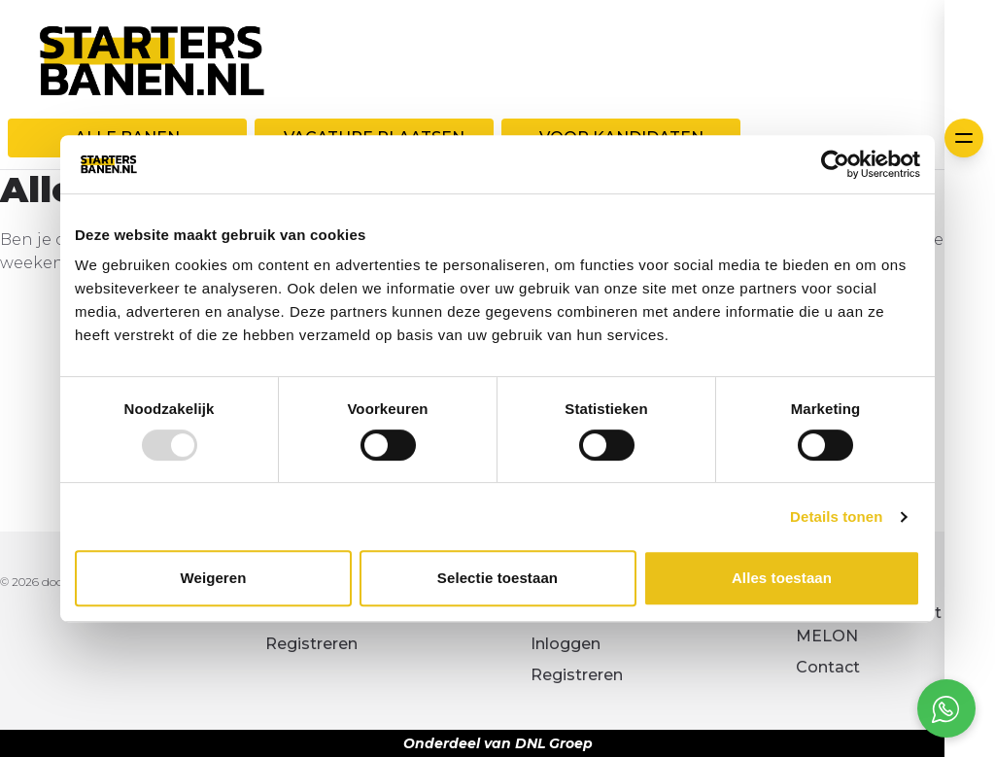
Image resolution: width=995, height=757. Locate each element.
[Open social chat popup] (946, 708)
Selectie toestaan (497, 577)
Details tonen (836, 516)
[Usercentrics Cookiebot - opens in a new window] (835, 164)
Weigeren (213, 577)
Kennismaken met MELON (869, 624)
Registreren (311, 644)
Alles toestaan (782, 577)
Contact (828, 667)
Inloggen (565, 644)
